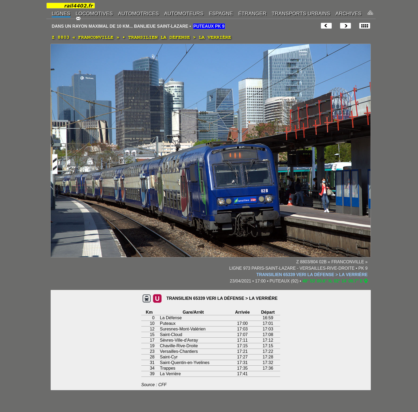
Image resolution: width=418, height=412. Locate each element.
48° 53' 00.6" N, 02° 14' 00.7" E (332, 281)
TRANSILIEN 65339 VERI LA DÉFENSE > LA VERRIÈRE (312, 274)
